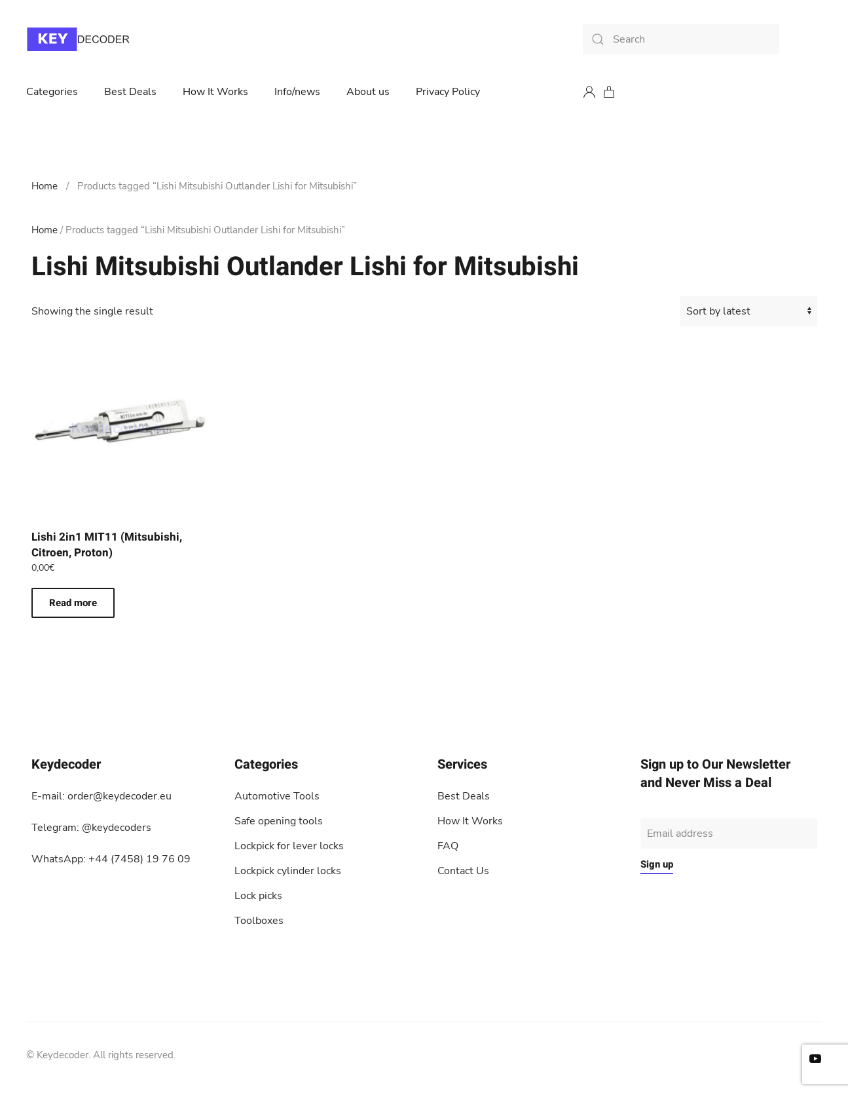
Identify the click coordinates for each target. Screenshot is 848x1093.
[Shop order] (748, 311)
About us (368, 92)
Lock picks (258, 896)
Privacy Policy (448, 92)
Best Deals (130, 92)
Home (44, 186)
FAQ (447, 846)
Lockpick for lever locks (289, 846)
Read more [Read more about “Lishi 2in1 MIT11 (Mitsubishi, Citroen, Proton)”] (73, 603)
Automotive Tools (277, 796)
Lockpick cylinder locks (287, 871)
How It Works (215, 92)
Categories (52, 92)
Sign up (656, 864)
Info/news (297, 92)
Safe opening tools (278, 821)
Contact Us (463, 871)
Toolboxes (259, 920)
